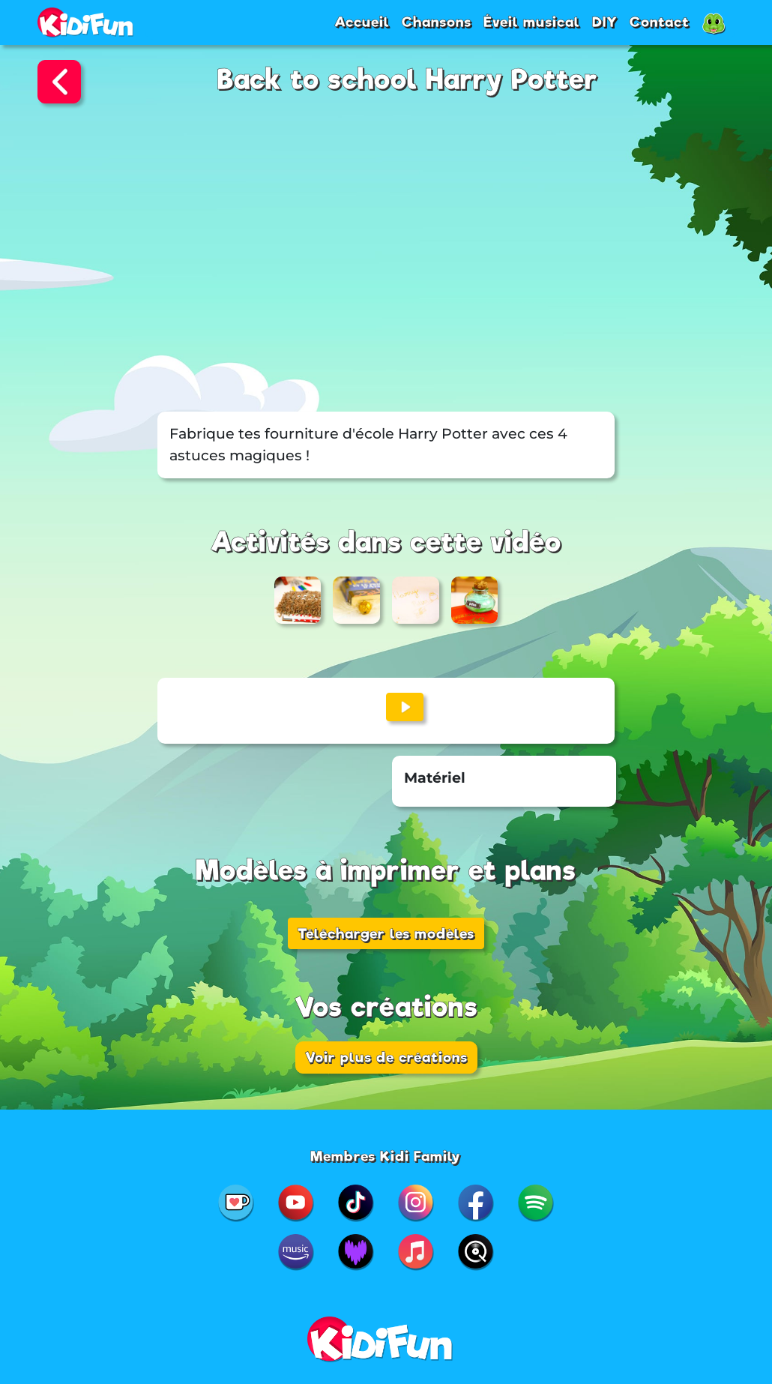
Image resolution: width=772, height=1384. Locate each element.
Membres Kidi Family (385, 1156)
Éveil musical (531, 22)
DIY (605, 22)
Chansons (436, 22)
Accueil (362, 22)
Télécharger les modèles (386, 933)
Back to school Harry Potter (407, 80)
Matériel (434, 777)
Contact (660, 22)
